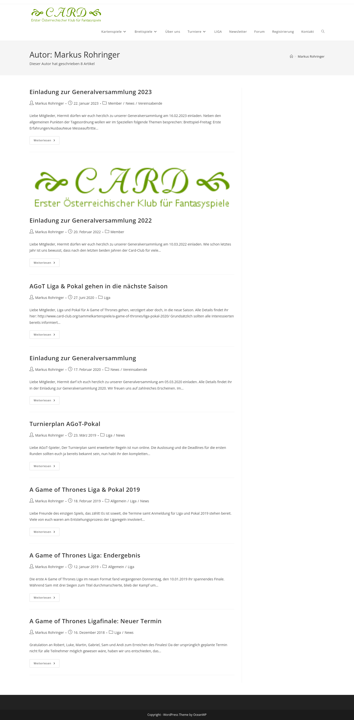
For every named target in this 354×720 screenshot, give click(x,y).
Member (115, 103)
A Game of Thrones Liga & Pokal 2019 (85, 489)
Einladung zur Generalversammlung (83, 358)
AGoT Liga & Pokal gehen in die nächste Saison (99, 286)
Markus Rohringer (311, 56)
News (130, 103)
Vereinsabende (150, 103)
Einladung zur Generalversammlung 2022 (91, 220)
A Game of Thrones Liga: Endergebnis (85, 555)
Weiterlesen (46, 141)
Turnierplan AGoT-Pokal (65, 424)
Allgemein (118, 501)
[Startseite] (291, 56)
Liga (107, 297)
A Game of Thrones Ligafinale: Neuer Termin (96, 621)
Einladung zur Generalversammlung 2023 (91, 92)
